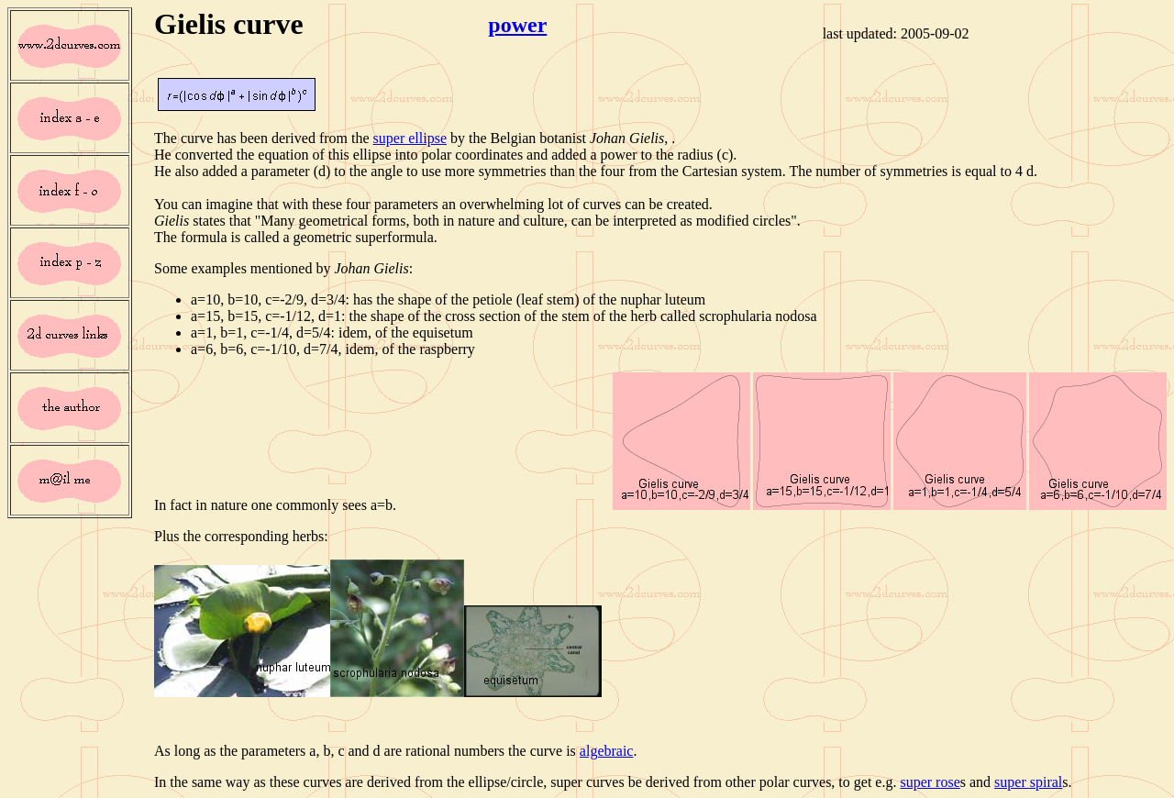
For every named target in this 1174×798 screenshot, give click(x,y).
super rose (929, 782)
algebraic (607, 751)
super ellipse (410, 138)
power (517, 25)
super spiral (1028, 782)
